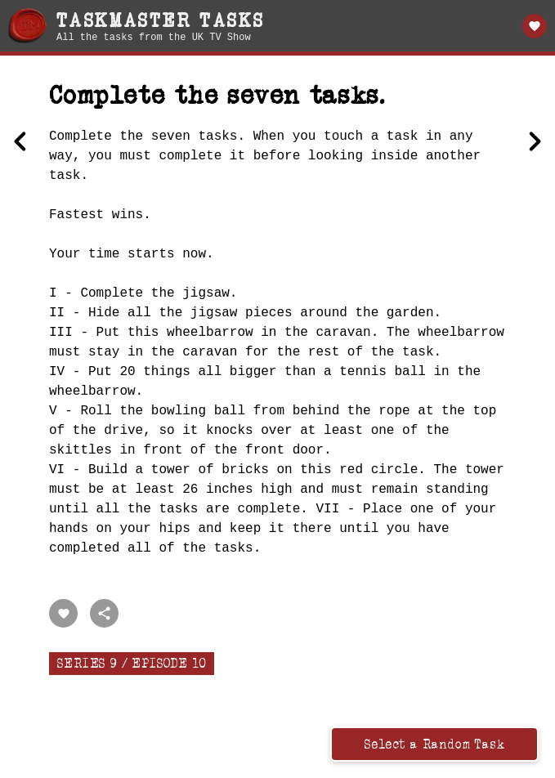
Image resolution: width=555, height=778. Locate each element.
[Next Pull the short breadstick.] (534, 143)
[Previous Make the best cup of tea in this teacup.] (20, 143)
